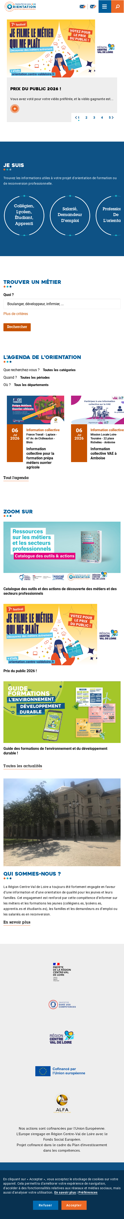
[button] (75, 117)
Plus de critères (15, 314)
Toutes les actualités (22, 766)
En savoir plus (16, 922)
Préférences (88, 1192)
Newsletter (83, 6)
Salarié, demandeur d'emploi (70, 215)
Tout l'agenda (16, 478)
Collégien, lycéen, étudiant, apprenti (24, 215)
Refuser (45, 1205)
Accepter (74, 1205)
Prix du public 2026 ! (20, 671)
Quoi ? (8, 295)
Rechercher (17, 327)
